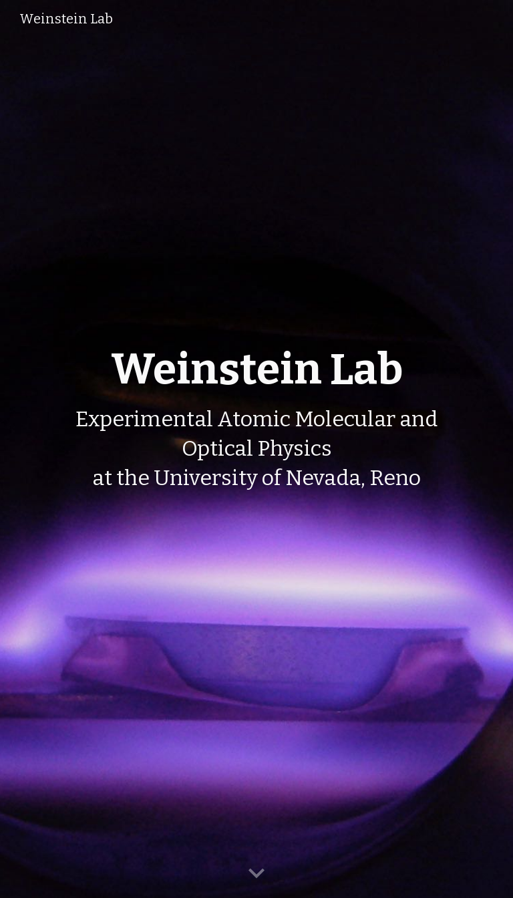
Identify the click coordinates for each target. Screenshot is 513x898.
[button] (256, 874)
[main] (256, 448)
